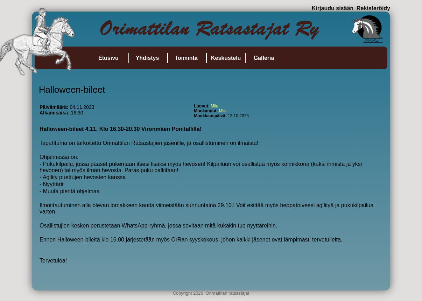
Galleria (264, 58)
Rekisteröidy (373, 8)
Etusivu (108, 58)
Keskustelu (226, 58)
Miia (214, 106)
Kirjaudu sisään (332, 8)
